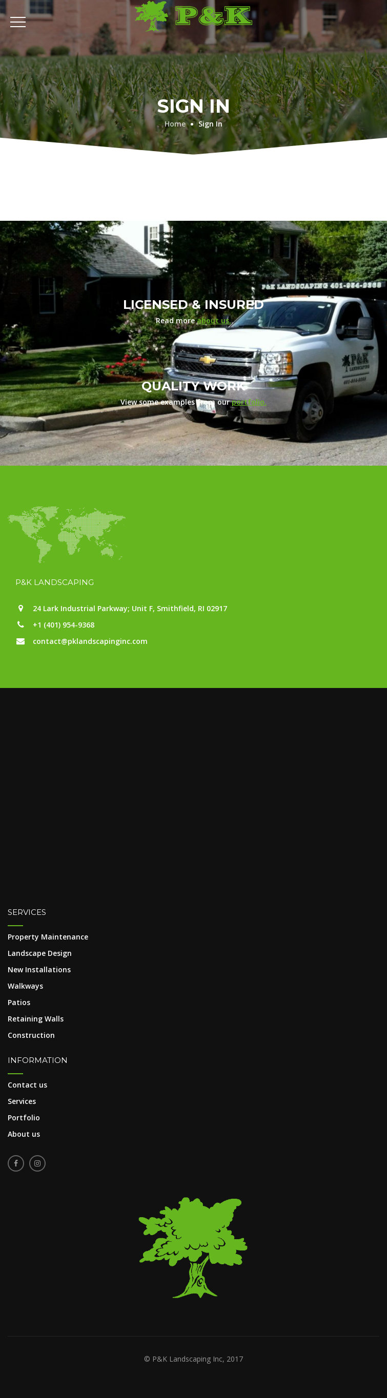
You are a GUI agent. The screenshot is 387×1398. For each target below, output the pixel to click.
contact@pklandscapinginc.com (90, 641)
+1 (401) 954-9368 (63, 625)
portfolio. (249, 402)
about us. (214, 320)
